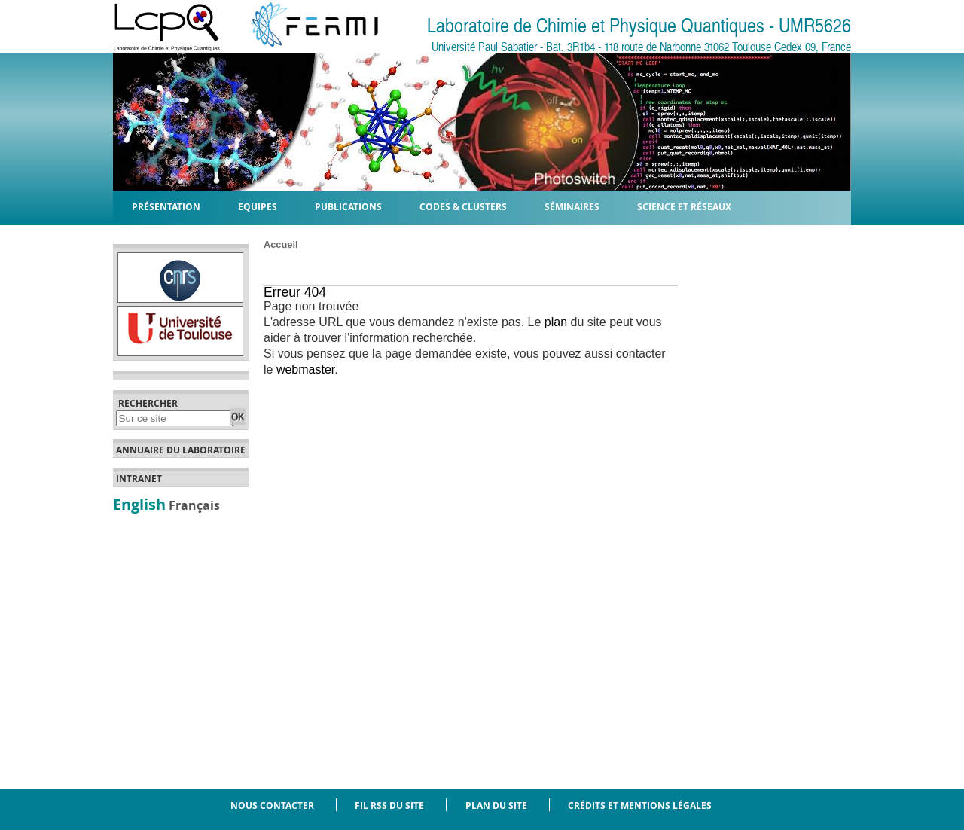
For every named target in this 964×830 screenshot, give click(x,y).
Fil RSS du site (389, 805)
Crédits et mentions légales (640, 805)
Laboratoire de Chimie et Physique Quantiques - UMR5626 (639, 26)
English (139, 503)
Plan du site (496, 805)
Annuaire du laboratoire (181, 450)
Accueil (281, 244)
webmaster (305, 369)
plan (556, 322)
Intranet (139, 479)
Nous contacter (272, 805)
